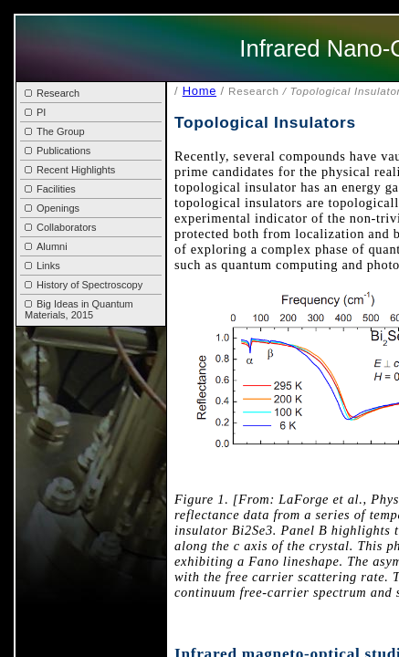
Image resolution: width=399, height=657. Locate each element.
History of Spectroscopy (83, 284)
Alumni (46, 246)
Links (42, 265)
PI (35, 112)
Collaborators (60, 227)
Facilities (50, 188)
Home (199, 91)
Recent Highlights (70, 169)
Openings (52, 208)
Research (52, 93)
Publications (57, 150)
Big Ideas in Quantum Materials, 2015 (79, 309)
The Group (55, 131)
